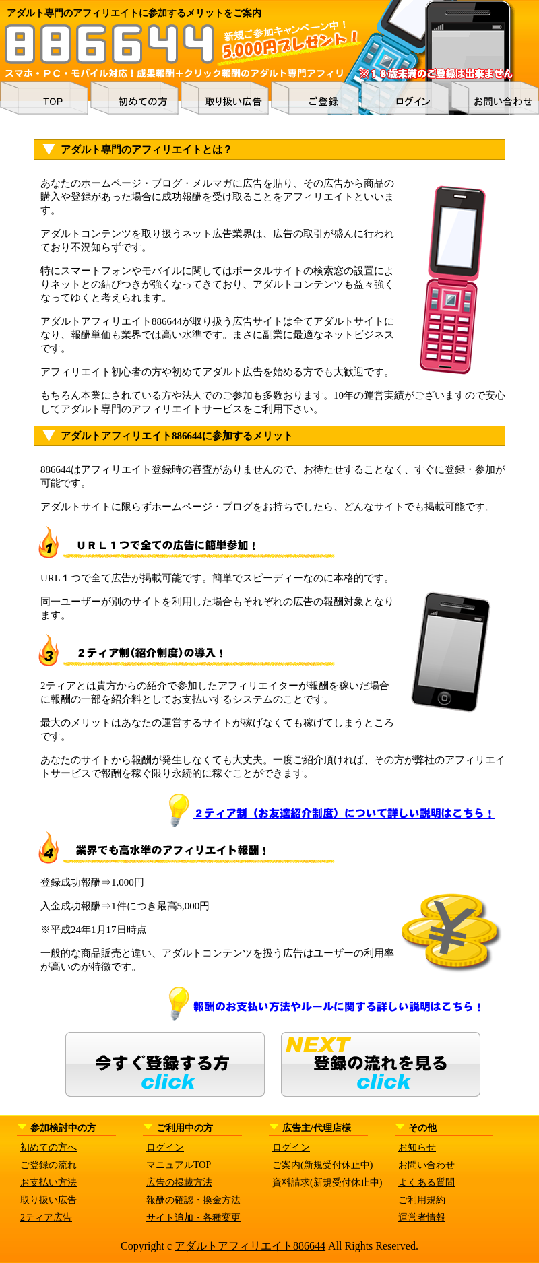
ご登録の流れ (48, 1165)
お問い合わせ (426, 1165)
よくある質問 (426, 1182)
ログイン (165, 1147)
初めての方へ (48, 1147)
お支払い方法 (48, 1182)
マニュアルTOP (178, 1165)
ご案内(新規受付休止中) (322, 1165)
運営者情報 (421, 1217)
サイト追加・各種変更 (193, 1217)
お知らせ (417, 1147)
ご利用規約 (421, 1200)
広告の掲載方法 (179, 1182)
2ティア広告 (46, 1217)
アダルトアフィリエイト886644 (250, 1246)
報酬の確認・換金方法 (193, 1200)
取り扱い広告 (48, 1200)
